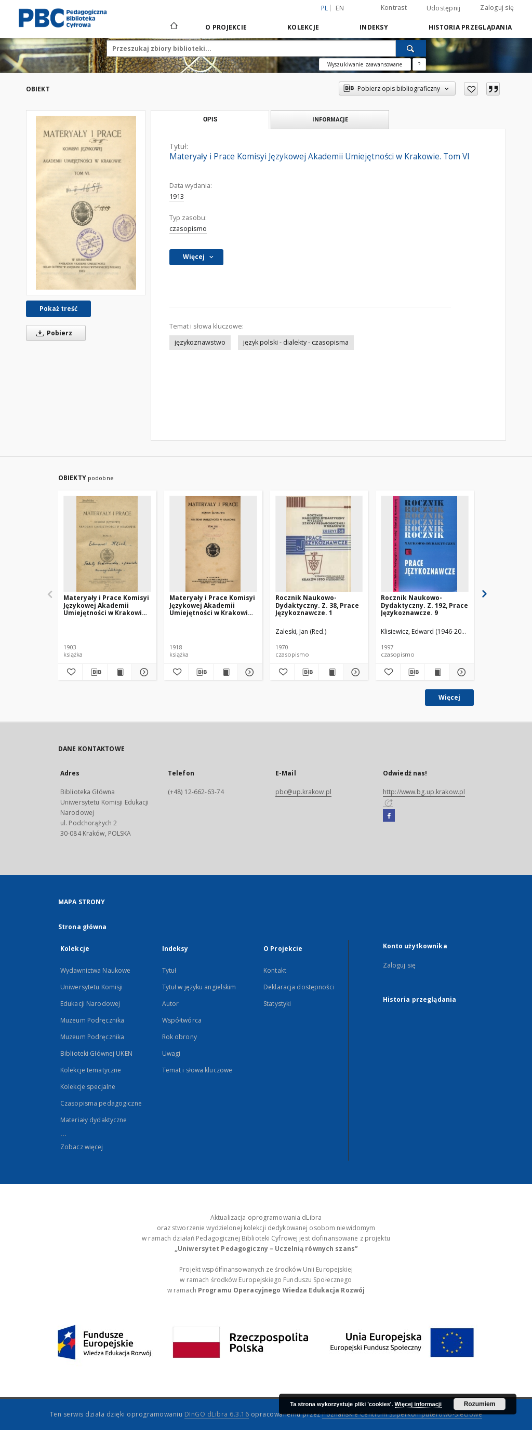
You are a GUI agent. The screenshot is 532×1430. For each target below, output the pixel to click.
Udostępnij (444, 8)
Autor (170, 1003)
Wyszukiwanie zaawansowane (365, 64)
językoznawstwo (200, 342)
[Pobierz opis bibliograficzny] (95, 672)
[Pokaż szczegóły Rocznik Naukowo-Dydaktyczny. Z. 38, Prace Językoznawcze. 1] (354, 672)
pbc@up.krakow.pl (303, 791)
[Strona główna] (173, 27)
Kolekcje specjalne (87, 1086)
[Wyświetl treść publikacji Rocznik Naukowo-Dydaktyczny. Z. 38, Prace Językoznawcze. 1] (331, 672)
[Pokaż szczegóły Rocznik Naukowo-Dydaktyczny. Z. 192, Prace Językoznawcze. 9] (460, 672)
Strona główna (82, 926)
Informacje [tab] (330, 119)
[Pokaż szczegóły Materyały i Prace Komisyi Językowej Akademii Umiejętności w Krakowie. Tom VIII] (248, 672)
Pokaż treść (58, 308)
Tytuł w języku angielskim (199, 987)
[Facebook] (389, 816)
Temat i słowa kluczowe (197, 1070)
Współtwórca (182, 1020)
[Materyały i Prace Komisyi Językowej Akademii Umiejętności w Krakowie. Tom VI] (86, 203)
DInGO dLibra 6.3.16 (216, 1414)
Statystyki (277, 1003)
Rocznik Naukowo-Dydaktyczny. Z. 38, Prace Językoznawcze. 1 (317, 605)
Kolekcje (303, 27)
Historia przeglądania (470, 27)
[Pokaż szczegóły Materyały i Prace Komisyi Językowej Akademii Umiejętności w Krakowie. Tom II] (142, 672)
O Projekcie (226, 27)
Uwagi (171, 1053)
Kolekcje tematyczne (90, 1070)
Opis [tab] (210, 119)
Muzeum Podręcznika (92, 1020)
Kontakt (274, 970)
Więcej (449, 697)
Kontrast (394, 7)
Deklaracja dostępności (299, 987)
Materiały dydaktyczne (93, 1119)
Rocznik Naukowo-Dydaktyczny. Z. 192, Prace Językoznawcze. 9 (424, 605)
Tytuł (169, 970)
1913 (176, 196)
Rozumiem (480, 1404)
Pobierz (52, 333)
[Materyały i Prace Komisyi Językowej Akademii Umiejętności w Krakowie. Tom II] (107, 544)
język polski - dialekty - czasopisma (296, 342)
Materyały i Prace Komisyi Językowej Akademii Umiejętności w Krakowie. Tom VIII (212, 605)
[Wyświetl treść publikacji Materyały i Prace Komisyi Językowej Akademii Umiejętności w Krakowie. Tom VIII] (225, 672)
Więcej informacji (418, 1404)
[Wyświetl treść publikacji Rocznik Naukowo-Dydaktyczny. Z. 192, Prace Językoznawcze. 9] (437, 672)
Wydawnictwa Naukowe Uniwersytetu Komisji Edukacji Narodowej (95, 987)
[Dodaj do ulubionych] (471, 89)
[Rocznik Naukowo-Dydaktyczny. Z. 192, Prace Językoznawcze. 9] (424, 544)
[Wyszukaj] (411, 48)
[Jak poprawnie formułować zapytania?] (419, 64)
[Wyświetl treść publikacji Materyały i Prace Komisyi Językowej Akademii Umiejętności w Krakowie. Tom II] (119, 672)
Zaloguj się (497, 7)
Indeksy (374, 27)
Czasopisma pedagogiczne (101, 1103)
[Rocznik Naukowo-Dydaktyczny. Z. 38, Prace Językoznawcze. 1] (319, 544)
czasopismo (188, 228)
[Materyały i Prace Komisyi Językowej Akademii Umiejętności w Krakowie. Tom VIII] (213, 544)
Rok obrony (179, 1036)
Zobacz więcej (81, 1146)
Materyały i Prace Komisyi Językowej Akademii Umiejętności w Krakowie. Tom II (106, 605)
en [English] (340, 8)
